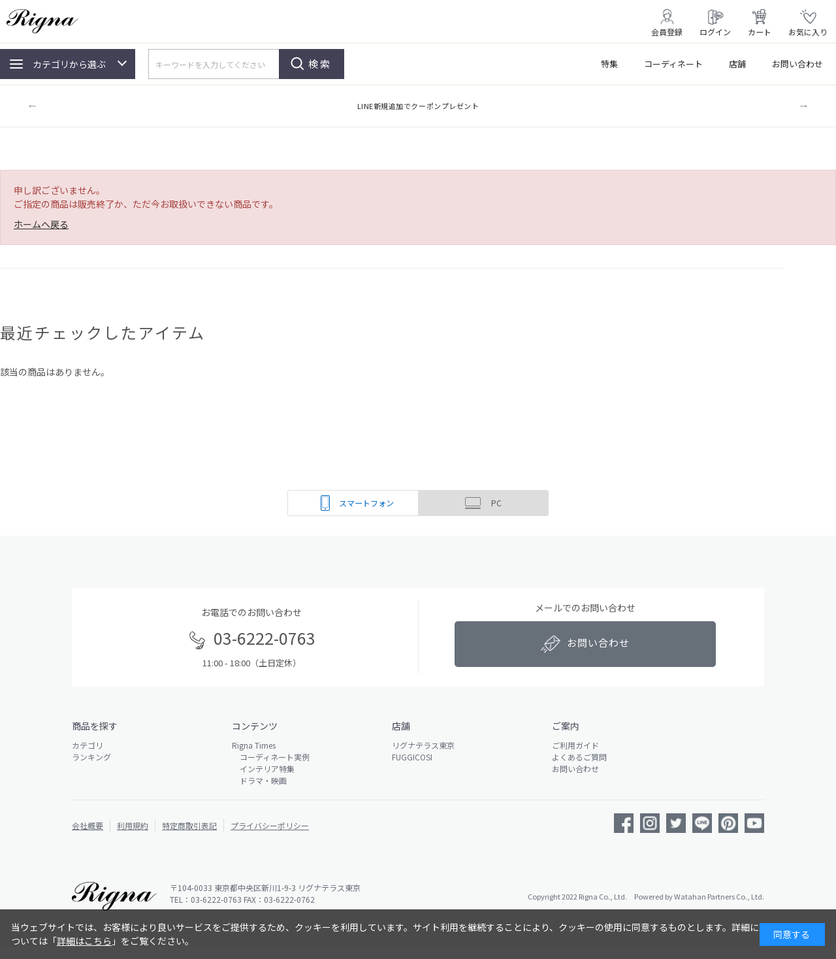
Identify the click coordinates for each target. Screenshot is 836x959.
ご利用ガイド (575, 745)
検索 (320, 64)
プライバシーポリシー (270, 825)
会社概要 (87, 825)
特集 (609, 63)
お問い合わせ (797, 63)
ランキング (91, 756)
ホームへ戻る (41, 224)
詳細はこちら (84, 940)
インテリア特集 (263, 768)
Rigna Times (254, 745)
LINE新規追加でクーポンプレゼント (418, 106)
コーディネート (673, 63)
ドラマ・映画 (259, 780)
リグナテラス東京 (423, 745)
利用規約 (132, 825)
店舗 (737, 63)
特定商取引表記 (189, 825)
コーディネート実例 (271, 756)
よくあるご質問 (579, 756)
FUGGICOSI (412, 756)
